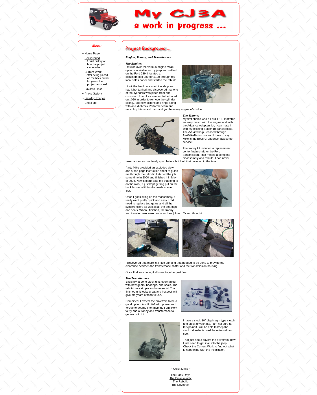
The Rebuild (180, 381)
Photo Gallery (93, 93)
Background (92, 58)
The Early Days (180, 374)
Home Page (92, 53)
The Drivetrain (180, 384)
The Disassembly (181, 378)
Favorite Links (93, 89)
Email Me (90, 102)
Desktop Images (95, 98)
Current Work (93, 72)
